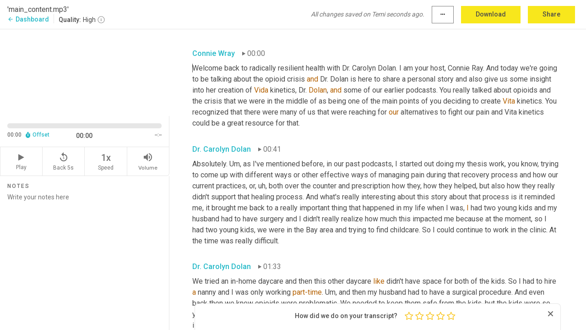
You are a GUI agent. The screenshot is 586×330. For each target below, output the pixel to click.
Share (551, 14)
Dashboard (28, 19)
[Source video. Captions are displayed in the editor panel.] (84, 71)
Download (491, 14)
